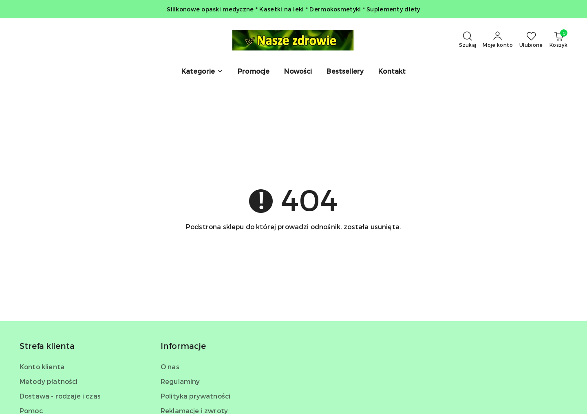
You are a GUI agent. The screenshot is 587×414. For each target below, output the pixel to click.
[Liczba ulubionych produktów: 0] (531, 39)
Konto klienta (42, 366)
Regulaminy (180, 381)
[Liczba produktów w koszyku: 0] (558, 39)
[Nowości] (298, 71)
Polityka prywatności (195, 396)
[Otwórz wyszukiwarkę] (467, 39)
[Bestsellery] (345, 71)
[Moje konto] (497, 39)
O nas (170, 366)
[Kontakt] (392, 71)
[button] (202, 71)
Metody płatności (49, 381)
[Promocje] (253, 71)
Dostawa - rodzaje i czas (60, 396)
